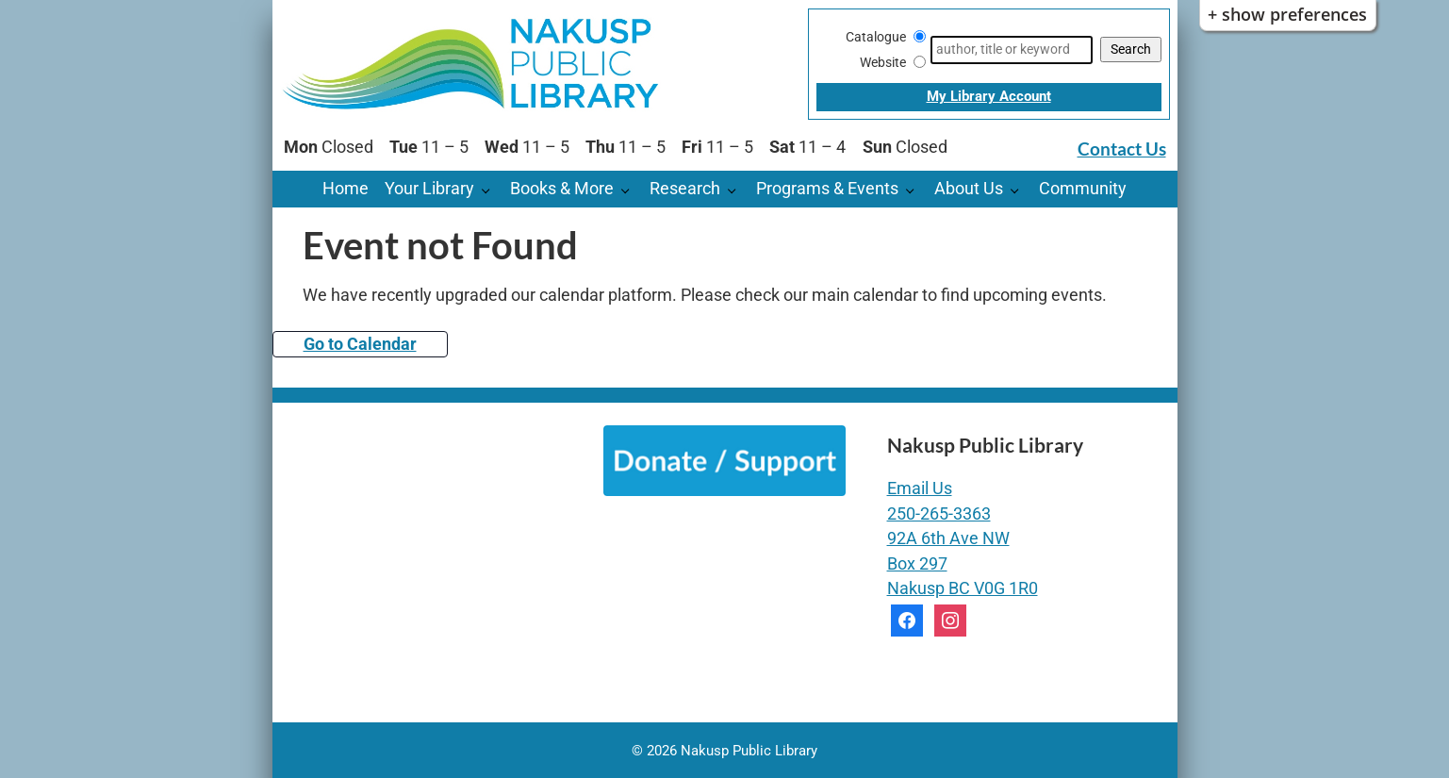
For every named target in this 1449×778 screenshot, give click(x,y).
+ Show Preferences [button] (1287, 14)
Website (883, 62)
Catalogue (876, 36)
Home (345, 188)
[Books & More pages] (630, 189)
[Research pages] (737, 189)
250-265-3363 (939, 514)
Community (1083, 188)
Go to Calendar (360, 344)
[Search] (1011, 50)
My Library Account (989, 96)
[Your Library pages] (491, 189)
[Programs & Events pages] (915, 189)
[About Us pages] (1020, 189)
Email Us (919, 488)
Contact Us (1122, 148)
